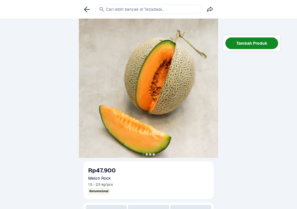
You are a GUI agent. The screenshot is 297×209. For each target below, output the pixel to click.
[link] (87, 9)
